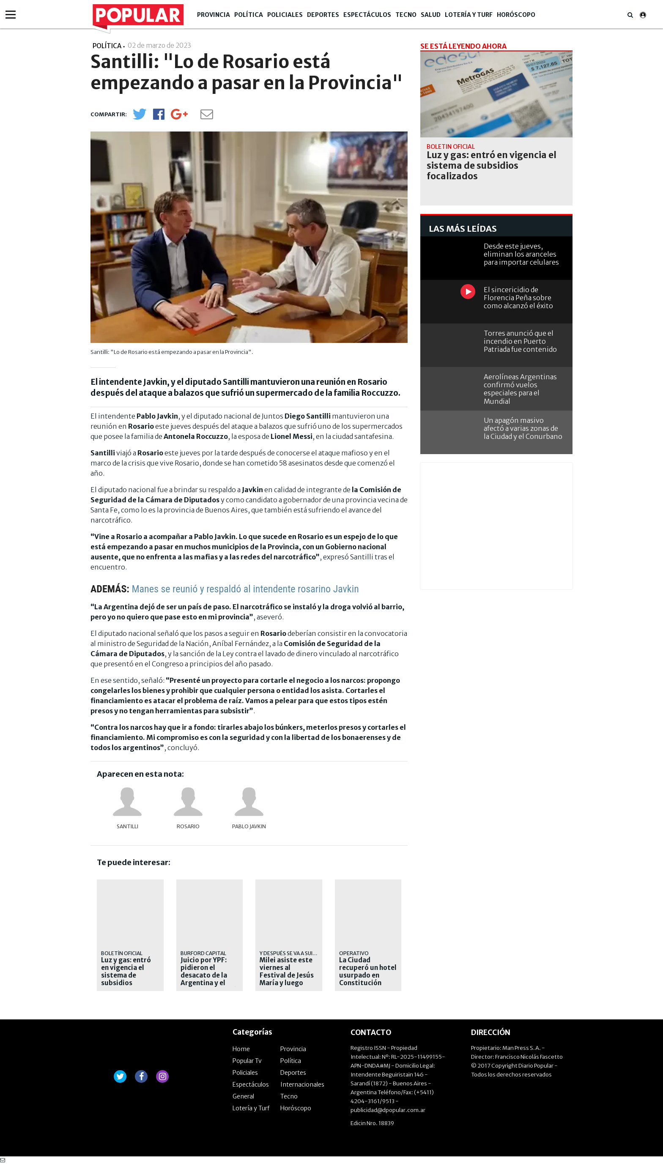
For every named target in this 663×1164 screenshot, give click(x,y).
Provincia (213, 15)
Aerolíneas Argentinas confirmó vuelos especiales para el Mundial (520, 388)
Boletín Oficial (121, 953)
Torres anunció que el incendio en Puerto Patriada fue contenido (520, 341)
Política (248, 15)
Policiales (285, 15)
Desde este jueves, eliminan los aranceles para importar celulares (521, 254)
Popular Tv (247, 1061)
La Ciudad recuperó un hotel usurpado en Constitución (368, 971)
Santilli (127, 826)
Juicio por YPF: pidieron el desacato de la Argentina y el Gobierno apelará (208, 975)
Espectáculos (367, 15)
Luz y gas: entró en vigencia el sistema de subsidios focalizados (126, 975)
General (243, 1096)
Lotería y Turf (469, 15)
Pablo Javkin (249, 826)
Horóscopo (516, 15)
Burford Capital (203, 953)
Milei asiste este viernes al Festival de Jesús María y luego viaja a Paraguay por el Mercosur (287, 979)
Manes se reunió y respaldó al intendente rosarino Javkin (245, 589)
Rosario (188, 826)
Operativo (354, 953)
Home (241, 1049)
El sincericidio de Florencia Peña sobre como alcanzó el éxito (518, 297)
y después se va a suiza (289, 953)
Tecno (405, 15)
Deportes (323, 15)
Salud (431, 15)
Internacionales (302, 1084)
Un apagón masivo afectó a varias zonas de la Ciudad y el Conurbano (523, 428)
